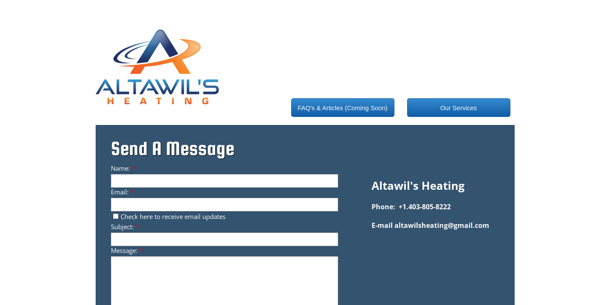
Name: (123, 168)
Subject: (125, 226)
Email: (122, 192)
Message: (127, 250)
